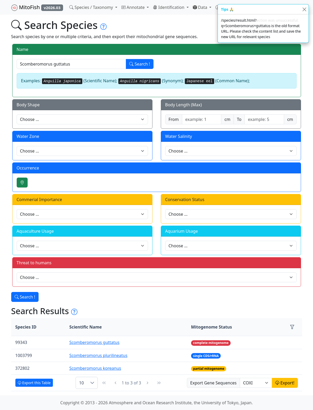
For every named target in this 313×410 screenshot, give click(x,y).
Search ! (139, 64)
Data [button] (200, 7)
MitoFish (37, 7)
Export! (284, 383)
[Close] (304, 9)
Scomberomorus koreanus (95, 368)
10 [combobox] (81, 383)
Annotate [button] (133, 7)
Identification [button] (169, 7)
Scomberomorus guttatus (94, 342)
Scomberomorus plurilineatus (98, 355)
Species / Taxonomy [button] (91, 7)
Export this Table (34, 382)
